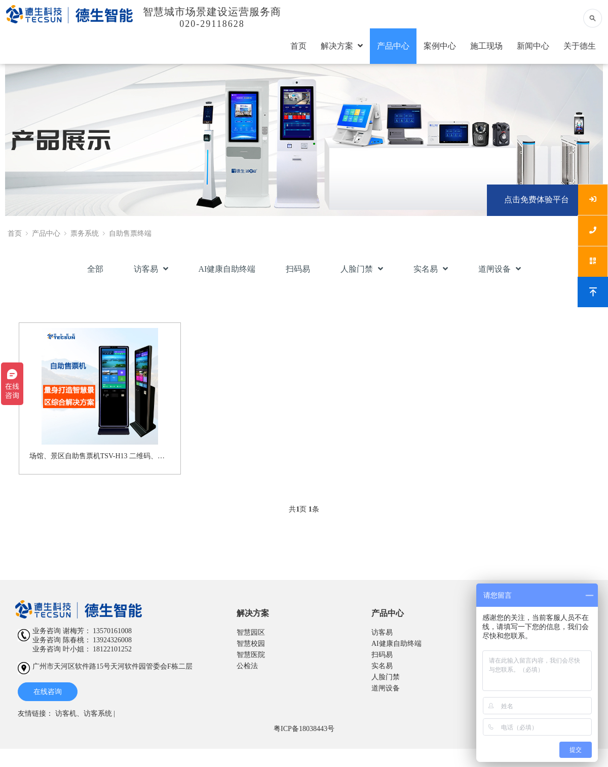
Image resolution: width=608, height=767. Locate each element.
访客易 (151, 269)
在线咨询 (47, 692)
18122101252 (112, 649)
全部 (95, 269)
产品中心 (393, 46)
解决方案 (342, 46)
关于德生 (579, 46)
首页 (298, 46)
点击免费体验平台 (536, 199)
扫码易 (298, 269)
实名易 (430, 269)
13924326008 (112, 640)
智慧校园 (251, 643)
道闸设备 (499, 269)
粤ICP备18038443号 (304, 729)
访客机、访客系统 (83, 713)
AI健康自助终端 (227, 269)
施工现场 (486, 46)
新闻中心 (533, 46)
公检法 (247, 666)
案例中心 (440, 46)
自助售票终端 (130, 233)
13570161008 (112, 631)
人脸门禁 (361, 269)
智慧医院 (251, 655)
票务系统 (84, 233)
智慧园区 (251, 632)
